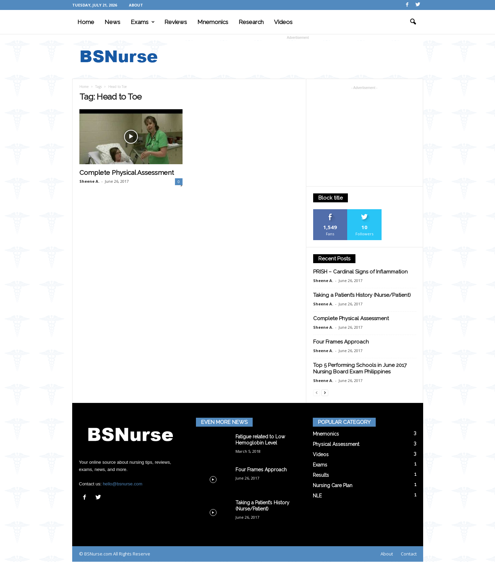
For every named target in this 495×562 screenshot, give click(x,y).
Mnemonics (212, 22)
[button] (412, 22)
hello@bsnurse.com (122, 483)
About (136, 5)
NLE (317, 495)
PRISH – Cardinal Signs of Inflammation (360, 272)
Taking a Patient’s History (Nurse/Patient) (362, 295)
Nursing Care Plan (332, 485)
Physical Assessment (336, 444)
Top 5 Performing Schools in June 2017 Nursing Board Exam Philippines (360, 368)
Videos (283, 22)
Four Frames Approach (341, 342)
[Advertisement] (298, 56)
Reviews (175, 22)
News (112, 22)
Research (251, 22)
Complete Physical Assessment (126, 172)
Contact (409, 554)
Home (85, 22)
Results (321, 475)
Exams (143, 22)
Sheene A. (89, 181)
